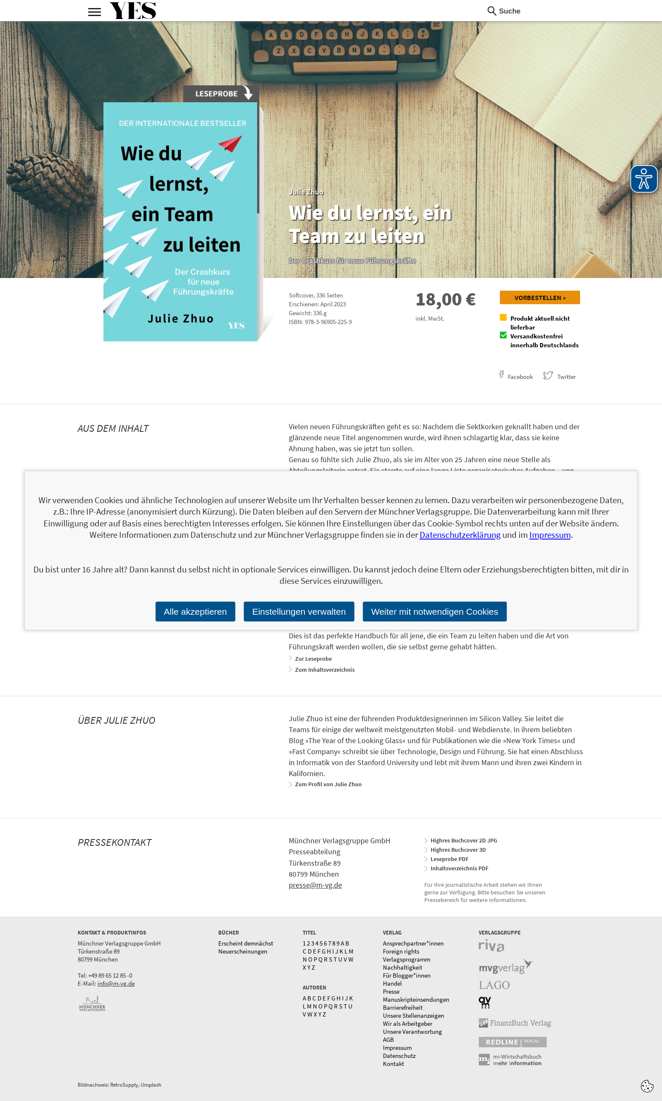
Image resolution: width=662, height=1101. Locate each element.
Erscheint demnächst (245, 943)
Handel (392, 983)
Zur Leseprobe (313, 658)
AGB (388, 1040)
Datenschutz (399, 1056)
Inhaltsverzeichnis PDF (459, 868)
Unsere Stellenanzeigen (413, 1015)
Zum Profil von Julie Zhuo (328, 784)
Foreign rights (401, 951)
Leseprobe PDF (450, 859)
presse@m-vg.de (315, 885)
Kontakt (393, 1064)
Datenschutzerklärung (460, 534)
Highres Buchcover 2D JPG (464, 840)
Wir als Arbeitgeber (407, 1023)
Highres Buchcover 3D (458, 849)
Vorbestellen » (540, 297)
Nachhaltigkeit (402, 967)
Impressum (397, 1048)
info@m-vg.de (116, 983)
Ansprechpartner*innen (413, 943)
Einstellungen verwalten (299, 611)
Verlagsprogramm (406, 959)
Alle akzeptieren (195, 611)
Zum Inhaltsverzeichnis (325, 669)
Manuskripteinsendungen (416, 999)
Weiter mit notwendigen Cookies (434, 611)
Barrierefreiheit (403, 1007)
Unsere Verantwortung (412, 1031)
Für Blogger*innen (407, 975)
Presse (391, 991)
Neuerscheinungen (242, 951)
